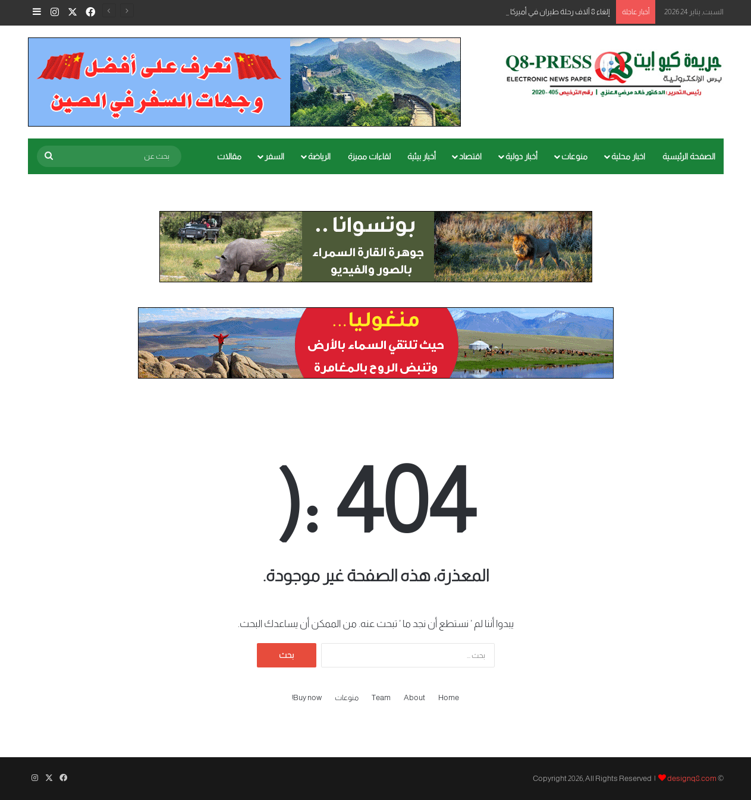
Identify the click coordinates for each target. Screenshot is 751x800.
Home (448, 697)
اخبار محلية (628, 156)
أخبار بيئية (421, 156)
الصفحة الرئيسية (688, 156)
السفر (274, 156)
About (414, 697)
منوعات (574, 156)
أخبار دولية (521, 156)
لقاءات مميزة (369, 156)
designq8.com (692, 778)
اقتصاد (470, 156)
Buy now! (307, 697)
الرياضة (319, 156)
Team (381, 697)
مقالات (229, 156)
